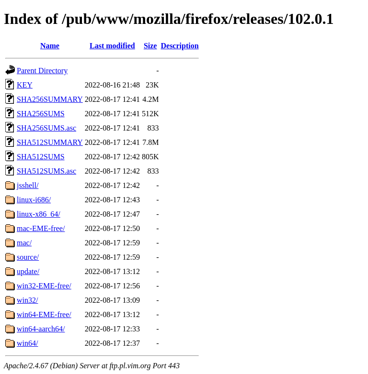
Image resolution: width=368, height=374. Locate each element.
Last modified (112, 46)
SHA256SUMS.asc (46, 128)
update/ (28, 271)
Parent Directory (42, 70)
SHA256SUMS (41, 114)
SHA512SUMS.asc (46, 171)
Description (179, 46)
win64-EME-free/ (44, 314)
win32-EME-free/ (44, 286)
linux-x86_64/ (38, 214)
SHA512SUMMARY (50, 142)
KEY (25, 85)
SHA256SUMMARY (50, 99)
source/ (28, 257)
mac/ (24, 243)
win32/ (27, 300)
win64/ (27, 343)
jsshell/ (27, 185)
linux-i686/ (34, 200)
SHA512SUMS (41, 157)
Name (49, 46)
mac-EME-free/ (41, 228)
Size (150, 46)
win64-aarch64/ (41, 329)
